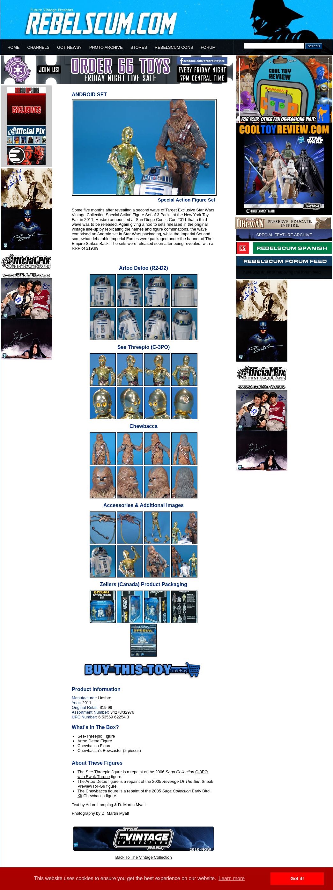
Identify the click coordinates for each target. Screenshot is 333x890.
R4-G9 (99, 786)
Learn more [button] (231, 878)
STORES (138, 47)
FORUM (208, 47)
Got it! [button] (297, 878)
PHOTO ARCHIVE (106, 47)
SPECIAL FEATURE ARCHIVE (284, 234)
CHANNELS (38, 47)
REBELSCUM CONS (174, 47)
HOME (13, 47)
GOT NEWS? (69, 47)
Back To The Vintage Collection (143, 857)
